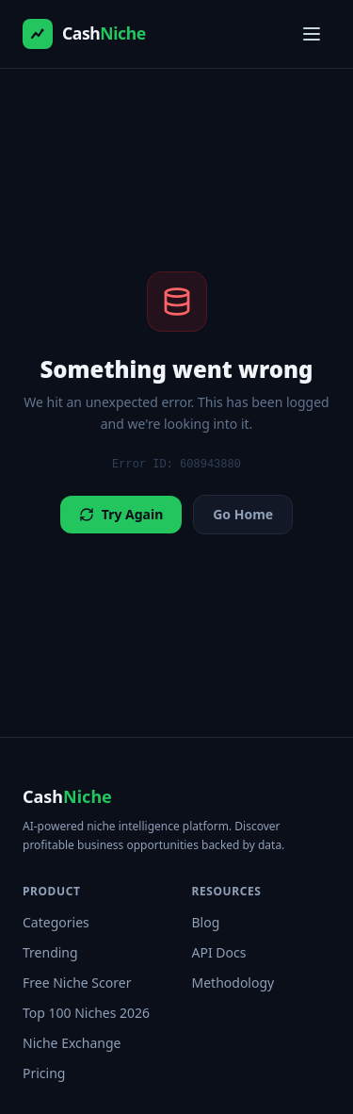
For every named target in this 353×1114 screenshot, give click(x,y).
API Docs (219, 952)
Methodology (233, 982)
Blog (206, 922)
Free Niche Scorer (77, 982)
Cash (67, 796)
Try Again (121, 514)
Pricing (44, 1073)
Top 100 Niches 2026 (86, 1013)
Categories (56, 922)
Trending (50, 952)
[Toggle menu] (311, 34)
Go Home (243, 514)
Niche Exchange (71, 1043)
